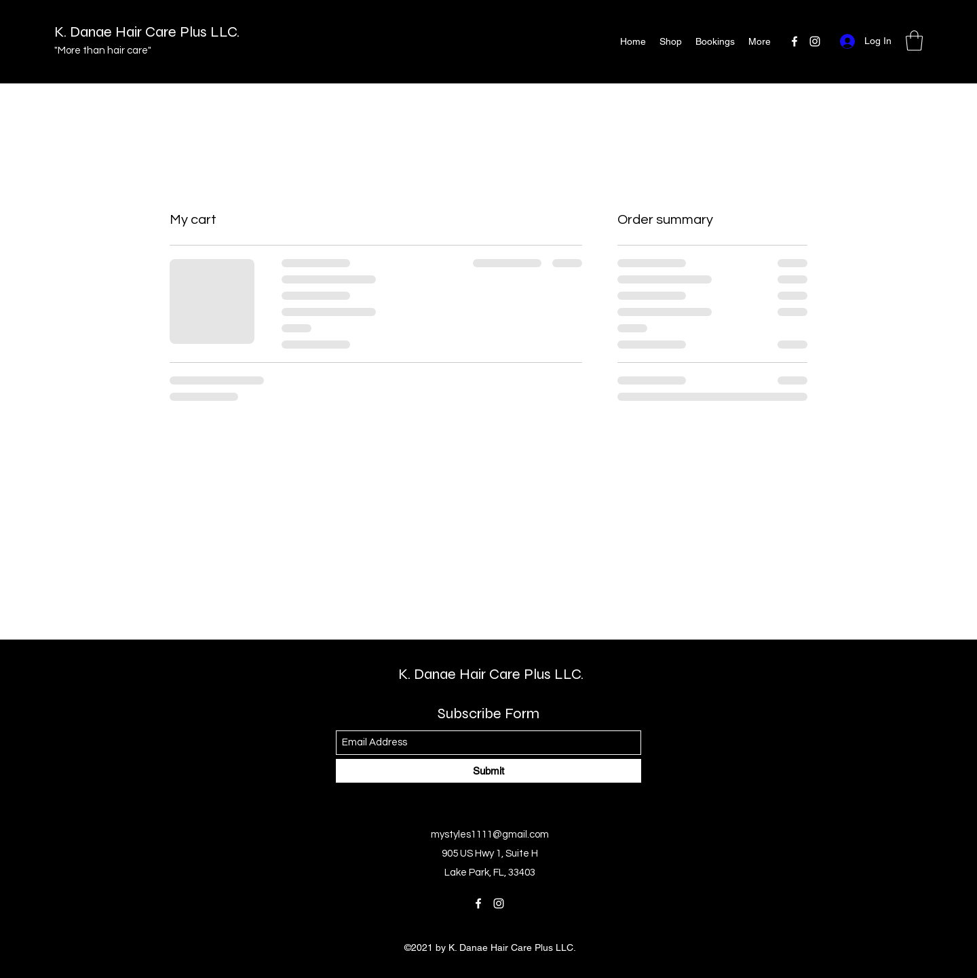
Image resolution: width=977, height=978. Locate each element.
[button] (914, 41)
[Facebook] (794, 41)
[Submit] (488, 771)
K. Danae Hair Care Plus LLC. (147, 32)
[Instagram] (815, 41)
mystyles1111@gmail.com (490, 834)
